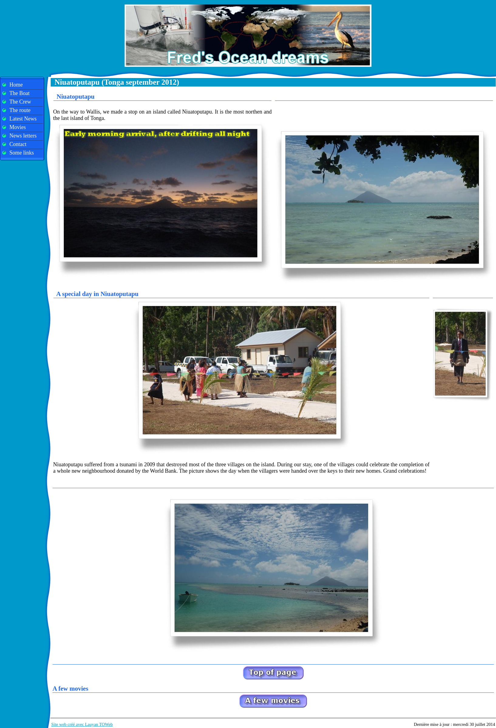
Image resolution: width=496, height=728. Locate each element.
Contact (17, 144)
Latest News (22, 119)
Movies (17, 127)
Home (16, 85)
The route (19, 110)
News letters (22, 136)
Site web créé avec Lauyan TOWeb (82, 724)
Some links (21, 153)
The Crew (20, 102)
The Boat (19, 93)
